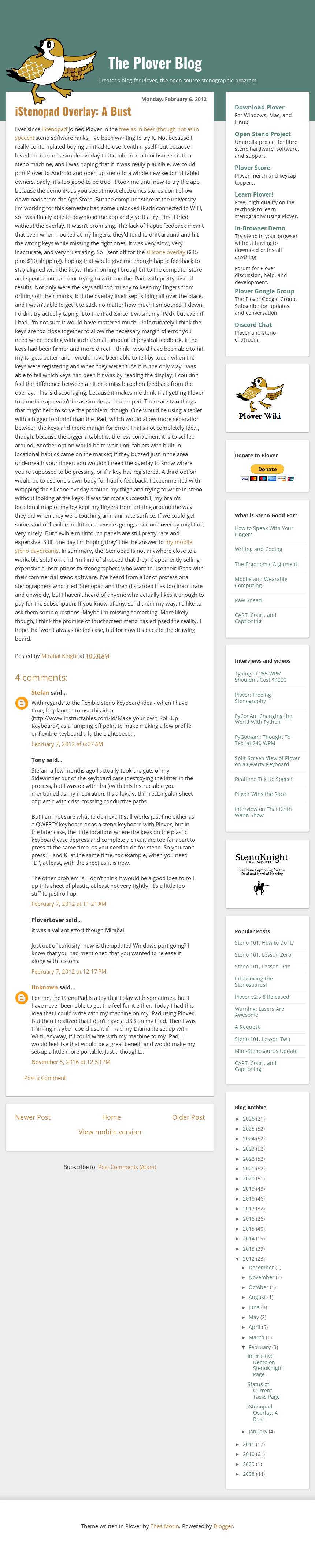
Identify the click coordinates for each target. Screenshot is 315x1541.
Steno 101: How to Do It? (264, 942)
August (258, 1297)
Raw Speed (248, 600)
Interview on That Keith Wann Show (263, 812)
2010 (249, 1454)
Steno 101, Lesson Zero (263, 954)
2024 (249, 1138)
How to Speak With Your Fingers (264, 531)
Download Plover (260, 107)
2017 (249, 1208)
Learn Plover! (254, 194)
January (259, 1431)
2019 (249, 1188)
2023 (249, 1148)
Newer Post (33, 1117)
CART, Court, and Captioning (256, 618)
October (259, 1287)
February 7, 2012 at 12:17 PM (69, 971)
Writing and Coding (258, 549)
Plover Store (252, 168)
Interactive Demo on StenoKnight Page (265, 1365)
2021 (249, 1168)
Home (111, 1117)
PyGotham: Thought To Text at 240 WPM (262, 740)
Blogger (223, 1526)
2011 (249, 1444)
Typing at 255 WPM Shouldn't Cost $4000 (260, 676)
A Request (247, 1026)
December (262, 1267)
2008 (249, 1473)
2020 (249, 1178)
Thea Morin (165, 1526)
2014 (249, 1238)
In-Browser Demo (260, 228)
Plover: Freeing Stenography (253, 697)
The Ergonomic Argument (266, 564)
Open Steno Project (263, 134)
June (255, 1307)
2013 (249, 1248)
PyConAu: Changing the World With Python (263, 719)
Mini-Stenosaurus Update (266, 1050)
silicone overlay (165, 252)
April (255, 1327)
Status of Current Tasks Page (264, 1390)
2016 (249, 1218)
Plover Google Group (264, 291)
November (262, 1277)
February (260, 1347)
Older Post (188, 1117)
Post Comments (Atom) (127, 1166)
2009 (249, 1463)
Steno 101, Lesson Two (262, 1038)
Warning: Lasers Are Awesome (259, 1012)
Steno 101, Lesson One (262, 966)
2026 (249, 1118)
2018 (249, 1198)
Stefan (40, 692)
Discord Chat (253, 325)
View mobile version (110, 1131)
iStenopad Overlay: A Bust (263, 1412)
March (257, 1337)
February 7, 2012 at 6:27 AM (67, 744)
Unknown (45, 987)
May (254, 1317)
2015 (249, 1228)
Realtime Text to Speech (264, 778)
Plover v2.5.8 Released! (263, 996)
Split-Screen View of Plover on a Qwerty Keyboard (267, 761)
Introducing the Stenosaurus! (254, 981)
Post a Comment (45, 1078)
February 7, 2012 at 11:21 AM (69, 903)
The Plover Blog (155, 62)
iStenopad (54, 129)
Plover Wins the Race (260, 793)
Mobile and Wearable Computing (261, 582)
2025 (249, 1128)
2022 (249, 1158)
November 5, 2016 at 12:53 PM (71, 1061)
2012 (249, 1258)
